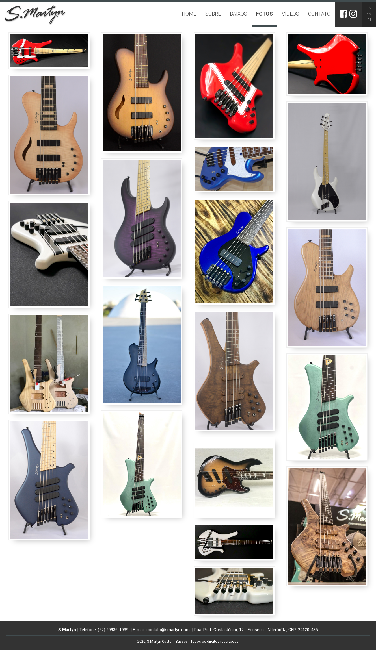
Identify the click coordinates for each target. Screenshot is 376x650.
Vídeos (290, 14)
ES (368, 13)
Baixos (238, 14)
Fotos (264, 14)
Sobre (213, 14)
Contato (319, 14)
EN (368, 8)
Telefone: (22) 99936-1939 (104, 629)
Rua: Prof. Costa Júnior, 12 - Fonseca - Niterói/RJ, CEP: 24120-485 (256, 629)
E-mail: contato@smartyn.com (162, 629)
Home (189, 14)
